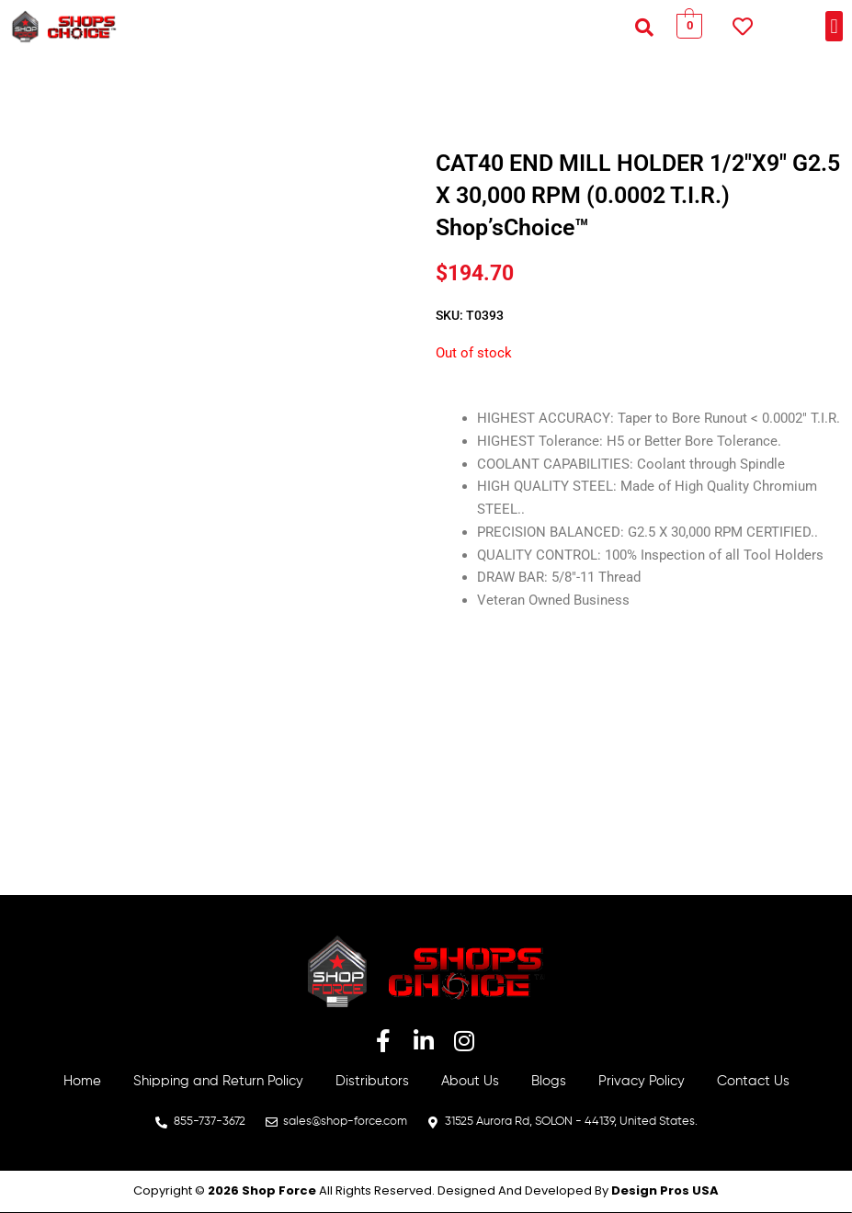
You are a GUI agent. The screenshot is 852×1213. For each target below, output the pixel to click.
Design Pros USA (665, 1190)
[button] (644, 26)
